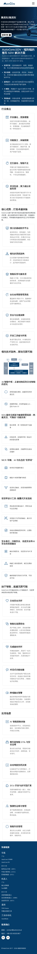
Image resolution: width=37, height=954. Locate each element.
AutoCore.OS (5, 862)
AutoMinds (4, 919)
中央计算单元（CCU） (8, 872)
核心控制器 (5, 885)
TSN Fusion (5, 908)
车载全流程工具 (6, 911)
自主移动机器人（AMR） (9, 898)
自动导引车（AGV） (8, 900)
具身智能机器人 (6, 895)
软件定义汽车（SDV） (8, 869)
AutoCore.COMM (6, 859)
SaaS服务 (4, 888)
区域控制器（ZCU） (8, 874)
